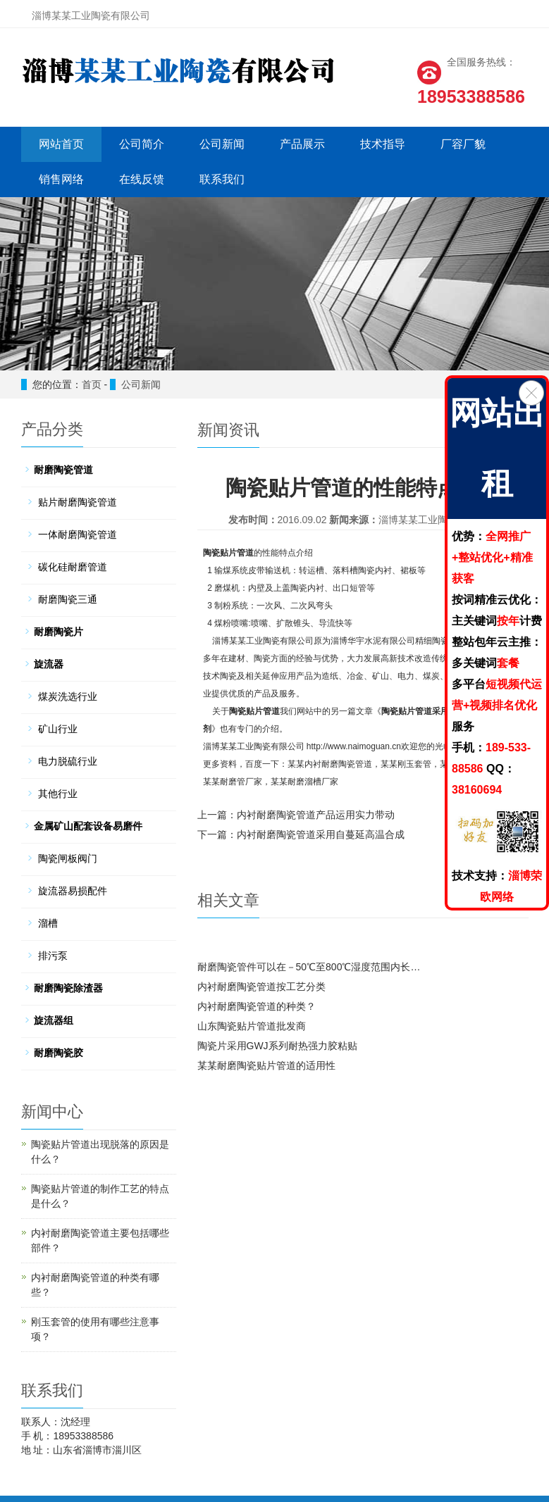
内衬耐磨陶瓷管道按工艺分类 (261, 986)
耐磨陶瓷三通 (67, 599)
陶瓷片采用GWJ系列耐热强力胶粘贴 (277, 1045)
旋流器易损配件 (72, 890)
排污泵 (53, 955)
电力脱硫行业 (67, 761)
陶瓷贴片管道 (228, 553)
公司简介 (141, 144)
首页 (91, 384)
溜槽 (48, 923)
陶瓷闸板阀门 (67, 858)
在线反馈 (141, 179)
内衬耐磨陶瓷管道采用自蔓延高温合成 (321, 834)
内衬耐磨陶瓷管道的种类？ (256, 1006)
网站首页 (60, 144)
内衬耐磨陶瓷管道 (338, 764)
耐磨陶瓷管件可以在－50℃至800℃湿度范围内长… (309, 966)
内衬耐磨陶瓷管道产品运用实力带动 (316, 814)
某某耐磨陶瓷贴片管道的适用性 (266, 1065)
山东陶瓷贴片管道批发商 (251, 1026)
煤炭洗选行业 (67, 696)
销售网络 (60, 179)
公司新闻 (221, 144)
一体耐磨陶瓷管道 (77, 534)
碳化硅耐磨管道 (72, 566)
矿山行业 (58, 728)
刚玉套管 (414, 764)
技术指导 (382, 144)
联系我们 (221, 179)
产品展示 (301, 144)
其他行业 (58, 793)
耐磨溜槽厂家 (313, 782)
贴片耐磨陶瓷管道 (77, 502)
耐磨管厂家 (241, 782)
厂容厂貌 (462, 144)
